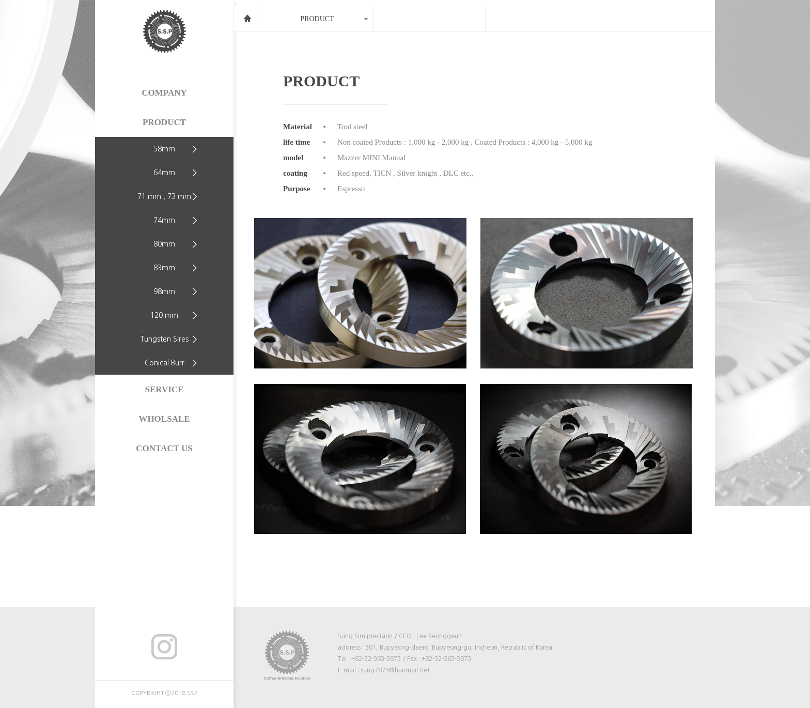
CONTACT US (164, 448)
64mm (164, 172)
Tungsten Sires (165, 339)
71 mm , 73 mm (164, 196)
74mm (164, 220)
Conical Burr (164, 362)
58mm (164, 148)
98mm (164, 291)
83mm (164, 267)
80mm (164, 244)
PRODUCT (164, 122)
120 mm (164, 315)
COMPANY (164, 93)
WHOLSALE (164, 419)
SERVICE (164, 389)
